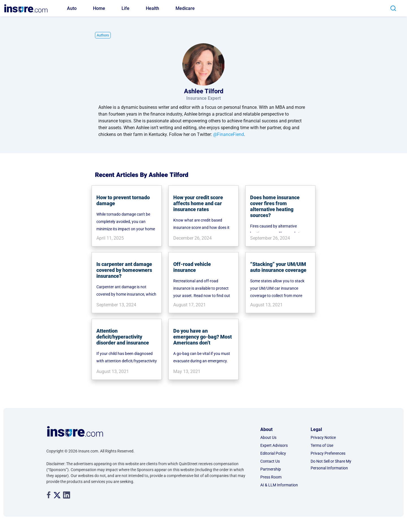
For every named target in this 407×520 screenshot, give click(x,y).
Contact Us (270, 461)
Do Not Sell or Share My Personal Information (331, 464)
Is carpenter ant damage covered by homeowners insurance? (124, 270)
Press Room (271, 477)
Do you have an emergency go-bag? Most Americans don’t (202, 337)
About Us (268, 437)
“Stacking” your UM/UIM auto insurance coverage (278, 267)
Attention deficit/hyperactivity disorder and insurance (122, 337)
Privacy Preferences (328, 453)
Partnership (270, 469)
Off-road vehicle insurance (192, 267)
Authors (103, 35)
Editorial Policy (273, 453)
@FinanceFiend (228, 134)
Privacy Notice (323, 437)
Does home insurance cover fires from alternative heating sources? (275, 206)
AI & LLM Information (279, 485)
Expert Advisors (274, 445)
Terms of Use (322, 445)
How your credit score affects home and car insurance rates (198, 203)
